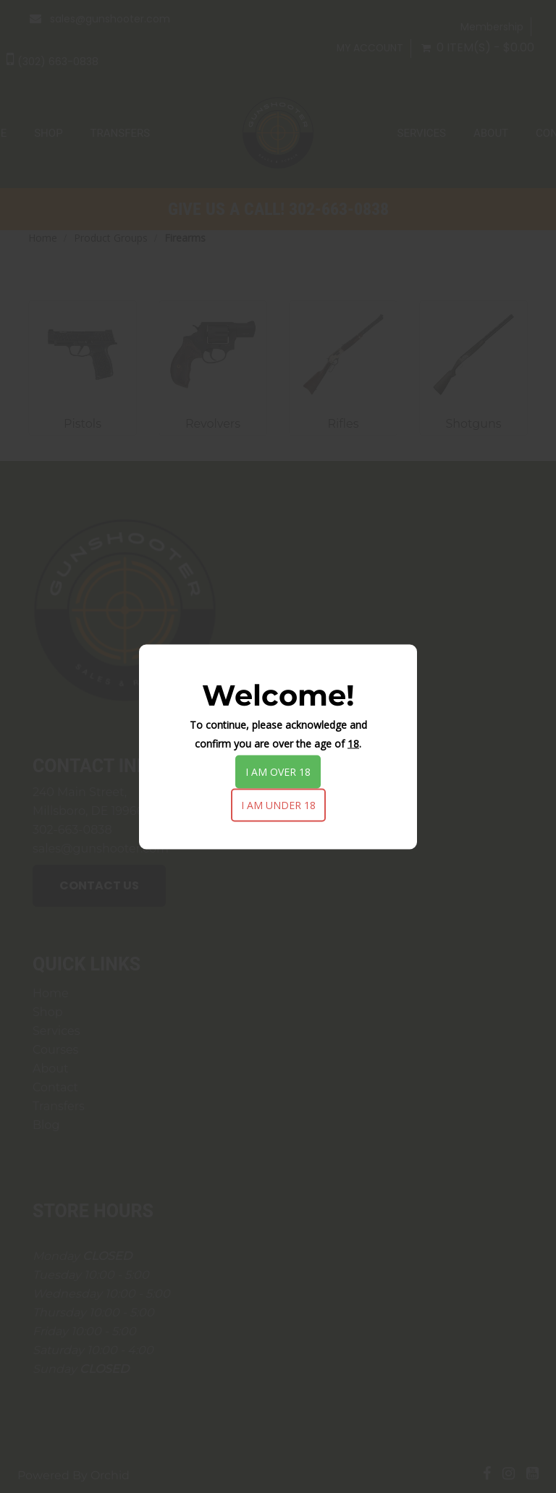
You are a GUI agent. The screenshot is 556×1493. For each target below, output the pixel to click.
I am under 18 (278, 804)
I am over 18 (278, 771)
